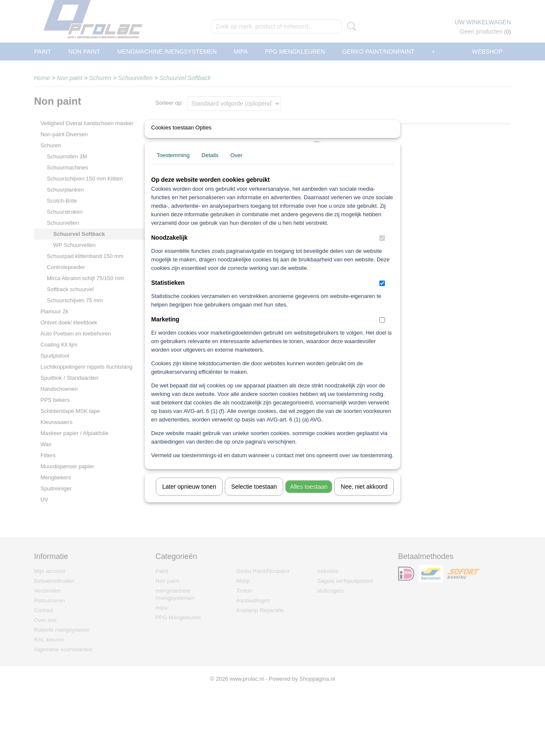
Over (236, 166)
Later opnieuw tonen (189, 497)
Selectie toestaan (254, 497)
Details (209, 166)
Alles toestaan (308, 497)
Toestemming (173, 166)
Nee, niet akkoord (364, 497)
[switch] (382, 249)
